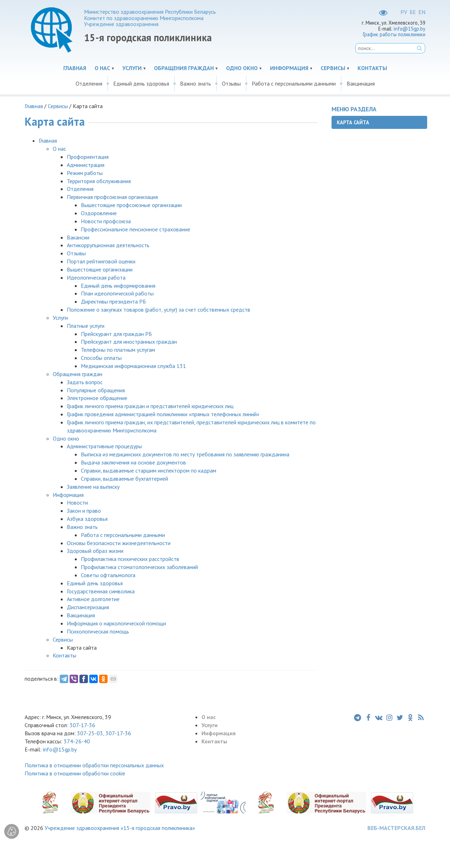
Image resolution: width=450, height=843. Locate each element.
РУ (403, 11)
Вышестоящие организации (100, 269)
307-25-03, (91, 733)
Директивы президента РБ (113, 301)
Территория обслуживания (99, 181)
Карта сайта (353, 122)
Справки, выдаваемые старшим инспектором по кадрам (148, 470)
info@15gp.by (409, 28)
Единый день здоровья (141, 83)
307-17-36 (82, 725)
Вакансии (78, 237)
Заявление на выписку (93, 486)
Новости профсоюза (106, 221)
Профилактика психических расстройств (130, 558)
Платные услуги (85, 325)
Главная (74, 67)
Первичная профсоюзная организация (112, 196)
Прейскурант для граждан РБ (116, 333)
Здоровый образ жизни (95, 550)
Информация (289, 67)
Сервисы (333, 67)
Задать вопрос (85, 382)
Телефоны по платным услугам (118, 349)
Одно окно (242, 67)
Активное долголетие (93, 598)
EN (421, 11)
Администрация (85, 164)
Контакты (372, 67)
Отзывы (231, 83)
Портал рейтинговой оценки (101, 261)
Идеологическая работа (96, 277)
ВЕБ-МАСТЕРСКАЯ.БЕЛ (396, 827)
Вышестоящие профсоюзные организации (131, 204)
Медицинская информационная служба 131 (133, 365)
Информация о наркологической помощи (116, 623)
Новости (77, 502)
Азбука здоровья (87, 518)
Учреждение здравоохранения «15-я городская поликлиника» (120, 827)
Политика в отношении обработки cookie (75, 773)
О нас (102, 67)
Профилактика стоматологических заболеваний (139, 566)
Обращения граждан (184, 67)
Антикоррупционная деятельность (108, 245)
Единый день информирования (118, 285)
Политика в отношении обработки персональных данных (94, 765)
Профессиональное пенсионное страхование (135, 229)
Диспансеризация (88, 607)
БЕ (413, 11)
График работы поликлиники (394, 34)
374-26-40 (77, 741)
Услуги (132, 67)
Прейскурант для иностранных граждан (129, 341)
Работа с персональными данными (294, 83)
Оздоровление (99, 213)
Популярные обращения (96, 390)
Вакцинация (361, 83)
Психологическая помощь (98, 631)
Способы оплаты (101, 357)
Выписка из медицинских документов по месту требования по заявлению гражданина (185, 454)
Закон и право (84, 510)
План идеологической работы (117, 293)
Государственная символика (101, 591)
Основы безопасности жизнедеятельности (119, 543)
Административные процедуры (104, 446)
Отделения (89, 83)
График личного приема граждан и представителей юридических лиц (150, 406)
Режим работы (85, 172)
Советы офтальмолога (108, 575)
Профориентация (88, 156)
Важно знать (195, 83)
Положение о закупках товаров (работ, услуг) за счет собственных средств (158, 309)
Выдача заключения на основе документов (133, 462)
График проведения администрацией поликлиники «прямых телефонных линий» (163, 414)
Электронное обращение (97, 397)
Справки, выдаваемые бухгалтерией (124, 478)
